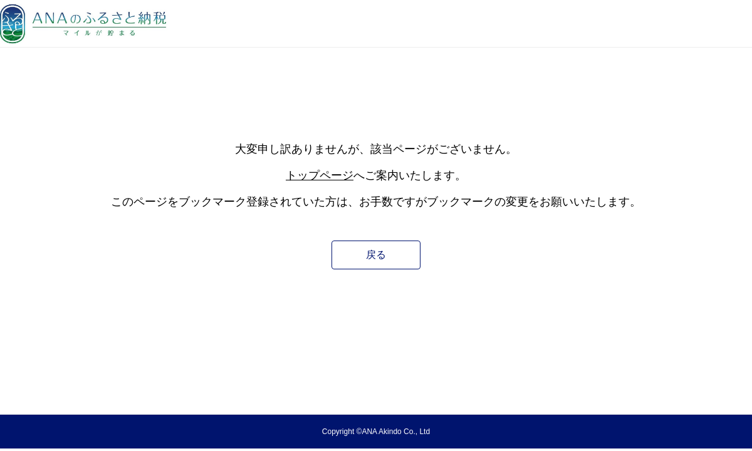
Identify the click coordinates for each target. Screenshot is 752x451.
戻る (376, 254)
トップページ (319, 175)
